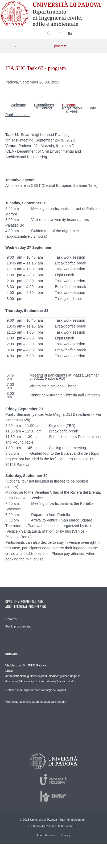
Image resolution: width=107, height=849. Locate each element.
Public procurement (18, 626)
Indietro (16, 46)
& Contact (44, 108)
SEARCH (92, 29)
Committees (44, 105)
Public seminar (17, 115)
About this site (46, 835)
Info (93, 108)
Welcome (18, 105)
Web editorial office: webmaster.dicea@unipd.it (35, 701)
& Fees (72, 111)
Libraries (11, 619)
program (60, 46)
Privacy (65, 835)
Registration (72, 108)
